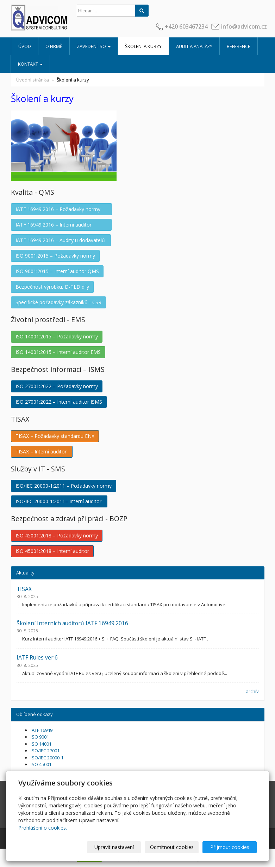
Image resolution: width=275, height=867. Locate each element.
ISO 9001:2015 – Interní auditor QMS (57, 271)
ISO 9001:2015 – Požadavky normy (55, 255)
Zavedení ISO (94, 46)
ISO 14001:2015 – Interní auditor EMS (58, 352)
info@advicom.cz (244, 26)
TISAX (24, 589)
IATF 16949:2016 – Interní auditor (61, 224)
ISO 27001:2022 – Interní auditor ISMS (58, 401)
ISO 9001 (40, 737)
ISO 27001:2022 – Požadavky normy (56, 386)
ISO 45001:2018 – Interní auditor (52, 551)
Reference (238, 46)
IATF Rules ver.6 (37, 657)
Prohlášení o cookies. (42, 827)
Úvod (24, 46)
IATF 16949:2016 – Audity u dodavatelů (60, 240)
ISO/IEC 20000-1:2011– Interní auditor (59, 501)
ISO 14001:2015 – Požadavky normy (56, 336)
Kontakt (30, 64)
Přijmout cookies (229, 847)
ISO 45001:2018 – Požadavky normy (56, 535)
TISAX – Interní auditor (41, 451)
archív (252, 691)
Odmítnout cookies (172, 847)
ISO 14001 (41, 744)
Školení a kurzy (143, 46)
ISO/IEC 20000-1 (47, 757)
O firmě (53, 46)
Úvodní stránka (32, 80)
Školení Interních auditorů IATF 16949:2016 (72, 623)
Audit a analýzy (194, 46)
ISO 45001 (41, 764)
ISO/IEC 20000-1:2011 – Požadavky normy (63, 485)
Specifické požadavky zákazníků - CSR (58, 302)
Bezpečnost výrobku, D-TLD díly (52, 286)
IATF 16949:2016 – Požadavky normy (61, 209)
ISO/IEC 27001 (45, 750)
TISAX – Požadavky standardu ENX (54, 436)
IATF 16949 (41, 730)
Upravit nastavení (114, 847)
